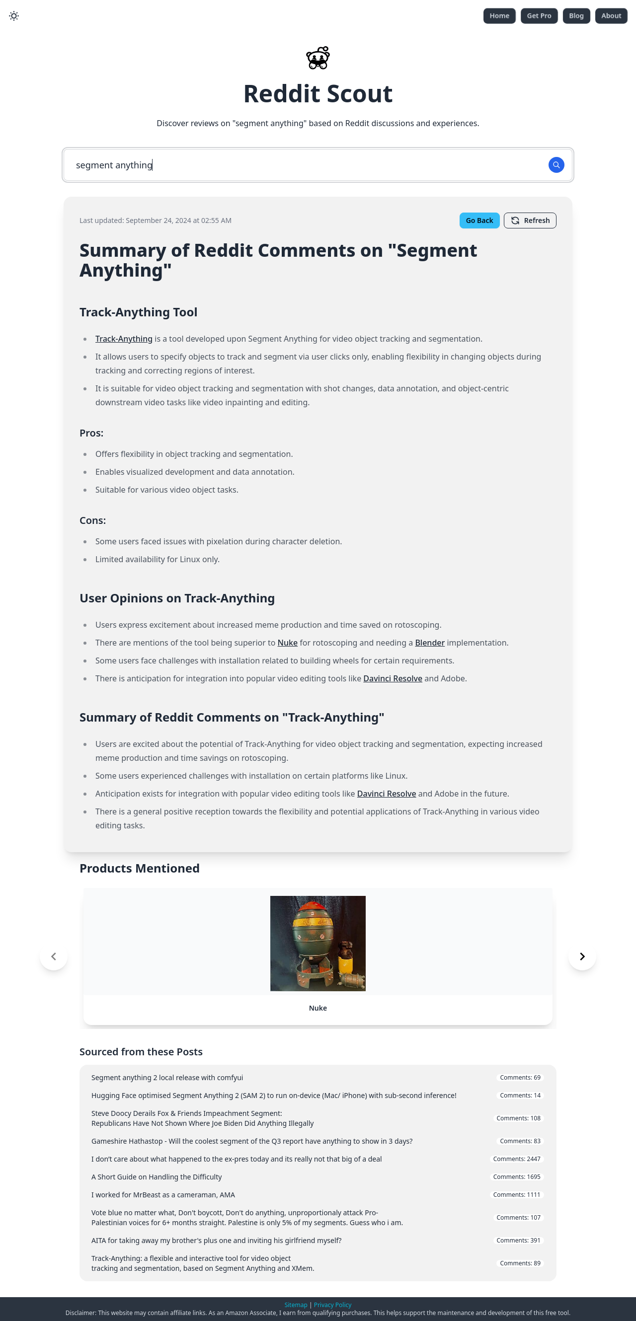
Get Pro (539, 15)
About (611, 15)
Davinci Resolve (392, 678)
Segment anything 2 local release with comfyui (318, 1077)
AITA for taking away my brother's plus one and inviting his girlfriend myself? (318, 1240)
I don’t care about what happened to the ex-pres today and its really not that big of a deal (318, 1159)
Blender (430, 642)
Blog (576, 15)
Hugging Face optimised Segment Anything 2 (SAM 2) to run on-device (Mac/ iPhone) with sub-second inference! (318, 1095)
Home (499, 15)
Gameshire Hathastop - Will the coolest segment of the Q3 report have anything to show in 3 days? (318, 1141)
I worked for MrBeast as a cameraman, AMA (318, 1194)
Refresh (530, 220)
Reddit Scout (318, 93)
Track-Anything (124, 338)
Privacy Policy (333, 1305)
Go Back (479, 220)
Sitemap (296, 1305)
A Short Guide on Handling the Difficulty (318, 1176)
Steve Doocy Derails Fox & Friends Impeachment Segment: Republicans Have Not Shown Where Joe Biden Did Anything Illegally (318, 1118)
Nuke (288, 642)
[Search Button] (556, 165)
